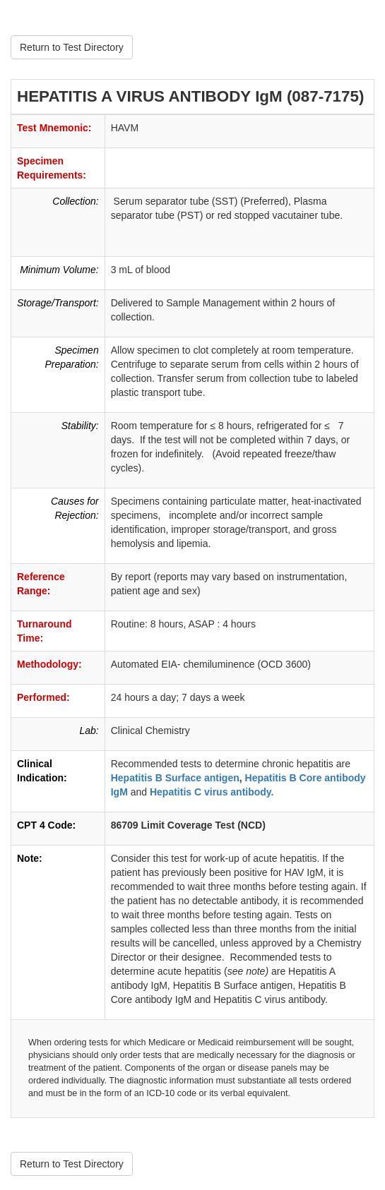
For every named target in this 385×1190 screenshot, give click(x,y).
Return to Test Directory (72, 47)
